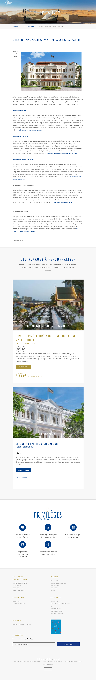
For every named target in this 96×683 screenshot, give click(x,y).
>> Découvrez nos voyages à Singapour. (30, 130)
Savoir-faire (55, 581)
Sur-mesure (55, 601)
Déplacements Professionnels (62, 604)
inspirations (17, 601)
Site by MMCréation (48, 664)
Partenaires (55, 585)
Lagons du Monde (57, 613)
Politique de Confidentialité (73, 661)
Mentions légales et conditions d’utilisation (27, 661)
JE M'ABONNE (68, 644)
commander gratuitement (23, 624)
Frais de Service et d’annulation (53, 661)
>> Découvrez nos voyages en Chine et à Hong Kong (62, 153)
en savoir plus (23, 366)
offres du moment (20, 604)
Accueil (16, 26)
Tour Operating (57, 608)
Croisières (54, 588)
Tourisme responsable (59, 583)
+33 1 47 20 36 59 (18, 588)
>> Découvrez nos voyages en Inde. (64, 202)
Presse (53, 590)
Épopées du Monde (58, 611)
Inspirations (29, 26)
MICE (52, 606)
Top (48, 669)
